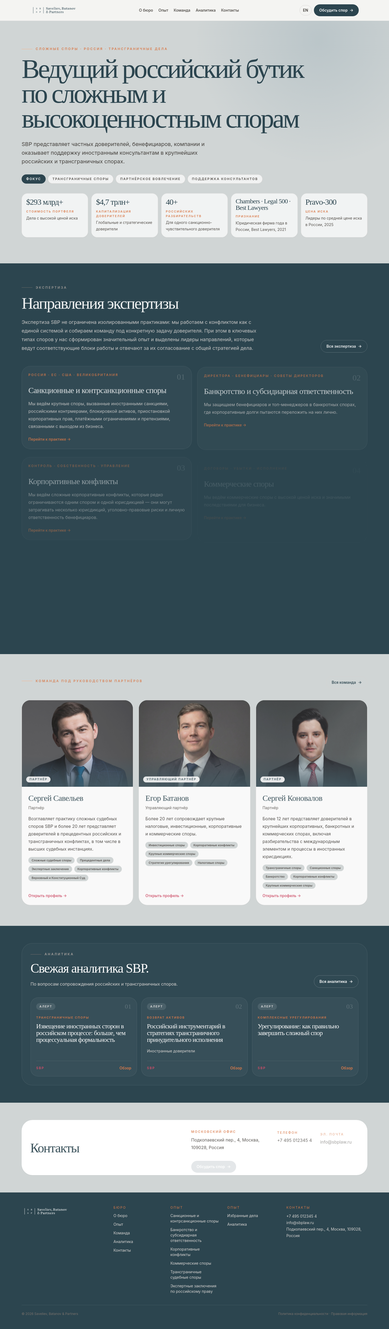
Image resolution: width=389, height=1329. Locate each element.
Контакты (230, 10)
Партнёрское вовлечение (150, 179)
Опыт (163, 10)
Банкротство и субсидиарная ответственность (186, 1235)
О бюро (146, 10)
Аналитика (206, 10)
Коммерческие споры (190, 1263)
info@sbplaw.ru (300, 1222)
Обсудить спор (336, 10)
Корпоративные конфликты (185, 1252)
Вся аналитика (336, 981)
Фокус (33, 179)
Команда (182, 10)
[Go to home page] (54, 10)
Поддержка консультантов (225, 179)
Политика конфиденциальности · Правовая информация (322, 1314)
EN (305, 10)
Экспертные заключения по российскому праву (193, 1289)
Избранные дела (242, 1215)
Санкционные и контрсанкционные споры (194, 1218)
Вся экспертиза (344, 352)
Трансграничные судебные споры (186, 1275)
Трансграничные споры (80, 179)
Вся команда (347, 688)
